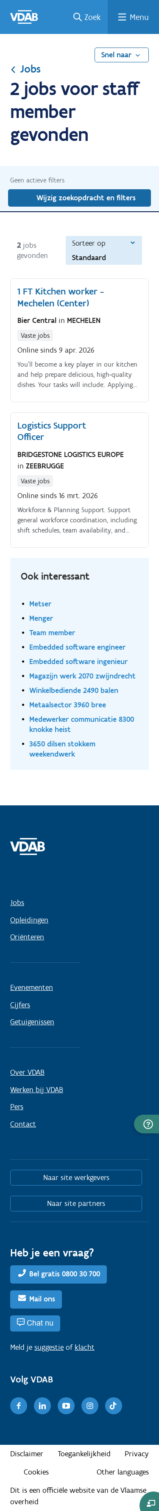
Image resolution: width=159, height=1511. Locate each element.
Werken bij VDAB (36, 1089)
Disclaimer (26, 1453)
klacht (85, 1347)
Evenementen (31, 987)
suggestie (49, 1347)
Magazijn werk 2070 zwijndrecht (82, 675)
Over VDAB (27, 1072)
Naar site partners (76, 1203)
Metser (40, 603)
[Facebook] (18, 1405)
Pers (16, 1106)
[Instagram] (89, 1405)
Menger (41, 618)
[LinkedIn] (42, 1405)
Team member (52, 632)
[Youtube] (66, 1405)
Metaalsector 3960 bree (67, 704)
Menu (139, 17)
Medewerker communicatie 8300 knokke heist (81, 724)
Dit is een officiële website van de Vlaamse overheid (78, 1496)
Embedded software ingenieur (78, 661)
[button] (146, 1124)
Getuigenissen (32, 1021)
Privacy (137, 1453)
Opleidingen (29, 920)
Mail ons (42, 1299)
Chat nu (40, 1322)
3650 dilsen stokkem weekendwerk (62, 748)
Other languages (123, 1472)
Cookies (36, 1472)
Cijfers (20, 1004)
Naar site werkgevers (76, 1177)
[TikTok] (113, 1405)
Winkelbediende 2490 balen (73, 690)
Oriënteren (27, 937)
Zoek (92, 17)
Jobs (25, 69)
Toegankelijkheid (84, 1453)
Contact (23, 1124)
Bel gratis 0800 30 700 (64, 1273)
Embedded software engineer (77, 646)
